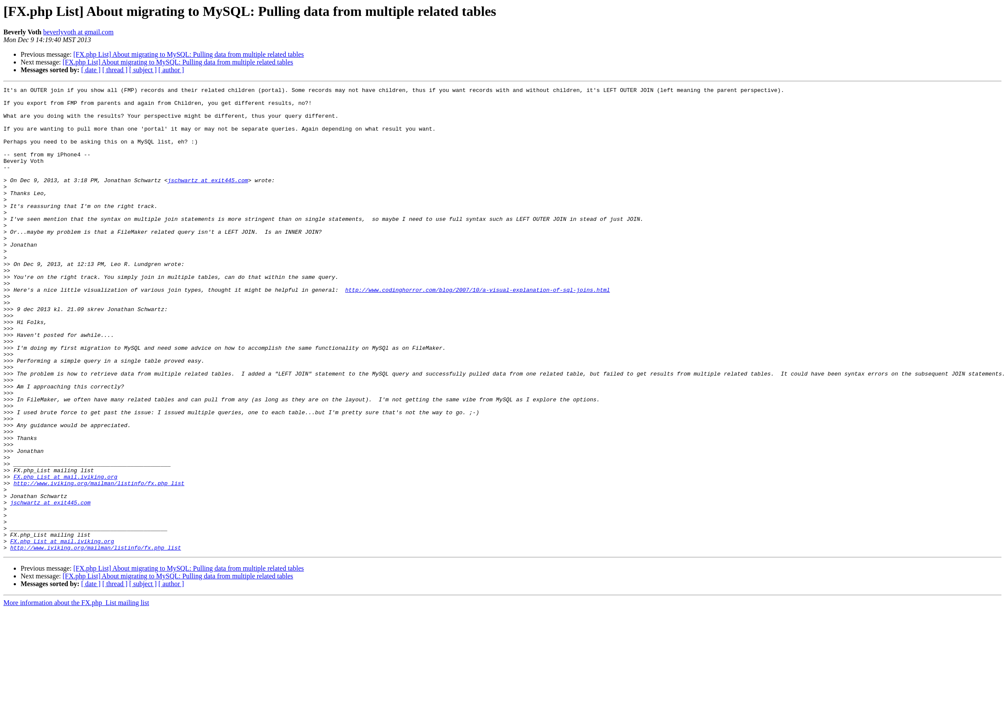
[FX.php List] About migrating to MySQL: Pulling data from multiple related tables (188, 54)
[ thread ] (115, 69)
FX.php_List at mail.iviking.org (65, 555)
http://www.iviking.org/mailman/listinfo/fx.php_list (98, 563)
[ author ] (171, 69)
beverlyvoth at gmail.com (78, 32)
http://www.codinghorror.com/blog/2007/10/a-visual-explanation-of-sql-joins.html (477, 331)
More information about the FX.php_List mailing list (76, 695)
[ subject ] (143, 69)
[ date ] (90, 69)
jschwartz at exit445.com (208, 199)
